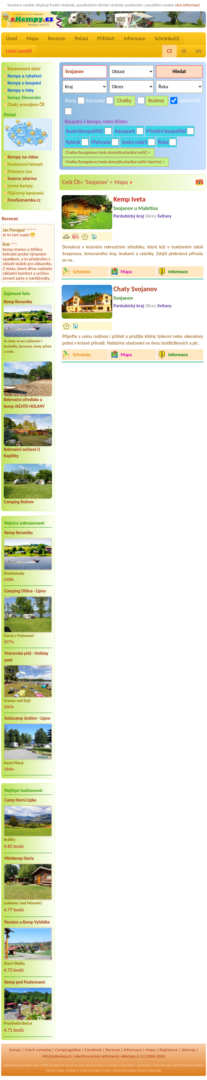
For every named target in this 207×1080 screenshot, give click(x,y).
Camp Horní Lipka (20, 800)
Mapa (32, 38)
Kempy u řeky (21, 90)
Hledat (179, 71)
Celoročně (189, 100)
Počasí (81, 38)
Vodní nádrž (134, 142)
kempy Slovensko (24, 97)
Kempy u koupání (24, 83)
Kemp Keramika (18, 301)
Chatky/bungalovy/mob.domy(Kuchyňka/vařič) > (108, 152)
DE (184, 51)
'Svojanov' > (99, 182)
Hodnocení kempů (25, 164)
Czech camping (38, 1049)
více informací (187, 5)
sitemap (188, 1049)
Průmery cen (20, 171)
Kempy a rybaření (25, 76)
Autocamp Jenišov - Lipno (27, 718)
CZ (169, 51)
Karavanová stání (24, 68)
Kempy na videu (23, 157)
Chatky (124, 100)
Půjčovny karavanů (26, 193)
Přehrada (100, 142)
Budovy (156, 100)
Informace (134, 38)
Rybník (73, 142)
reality (99, 1065)
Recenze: (10, 218)
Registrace (169, 1049)
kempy (15, 1049)
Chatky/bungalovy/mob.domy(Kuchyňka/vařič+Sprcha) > (115, 161)
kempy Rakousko (149, 1070)
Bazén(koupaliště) (85, 131)
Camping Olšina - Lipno (25, 591)
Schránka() (167, 38)
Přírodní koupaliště (166, 131)
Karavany (95, 100)
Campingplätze (68, 1049)
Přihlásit (105, 38)
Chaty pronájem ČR (26, 104)
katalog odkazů (193, 1065)
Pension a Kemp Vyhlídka (27, 922)
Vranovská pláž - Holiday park (26, 657)
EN (198, 51)
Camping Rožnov (19, 501)
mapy (60, 1070)
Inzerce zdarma (22, 178)
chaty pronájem (91, 1070)
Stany (70, 100)
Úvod (11, 38)
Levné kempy (20, 185)
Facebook (93, 1049)
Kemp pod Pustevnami (24, 982)
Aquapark (125, 131)
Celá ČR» (72, 182)
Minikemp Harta (19, 858)
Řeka (163, 142)
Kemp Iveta (129, 199)
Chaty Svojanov (135, 289)
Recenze (56, 38)
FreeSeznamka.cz (24, 200)
